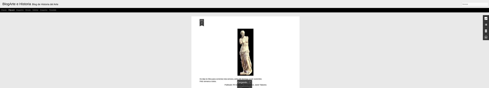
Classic (4, 10)
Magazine (20, 10)
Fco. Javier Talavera (258, 85)
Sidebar (35, 10)
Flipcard (11, 10)
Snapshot (43, 10)
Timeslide (52, 10)
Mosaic (28, 10)
